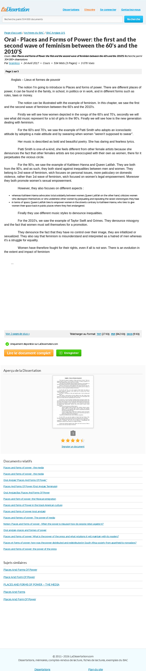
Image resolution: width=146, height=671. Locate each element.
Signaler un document (73, 446)
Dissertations (71, 9)
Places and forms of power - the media (23, 467)
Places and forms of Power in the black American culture (32, 505)
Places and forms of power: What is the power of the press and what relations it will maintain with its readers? (61, 536)
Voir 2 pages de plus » (17, 334)
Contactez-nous (130, 9)
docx (130, 334)
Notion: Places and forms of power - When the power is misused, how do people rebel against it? (53, 524)
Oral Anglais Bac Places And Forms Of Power (26, 492)
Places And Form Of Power (19, 599)
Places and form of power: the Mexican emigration (29, 498)
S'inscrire (89, 9)
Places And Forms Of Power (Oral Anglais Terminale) (30, 486)
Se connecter (108, 9)
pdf (113, 334)
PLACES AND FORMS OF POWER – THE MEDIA (31, 584)
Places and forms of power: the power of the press (30, 549)
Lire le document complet (29, 352)
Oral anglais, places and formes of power (24, 530)
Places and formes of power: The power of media (29, 517)
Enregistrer (69, 353)
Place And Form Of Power (19, 577)
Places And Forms (14, 592)
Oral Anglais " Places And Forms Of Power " (25, 480)
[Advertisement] (71, 298)
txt (99, 334)
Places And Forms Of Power (20, 569)
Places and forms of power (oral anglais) (24, 511)
